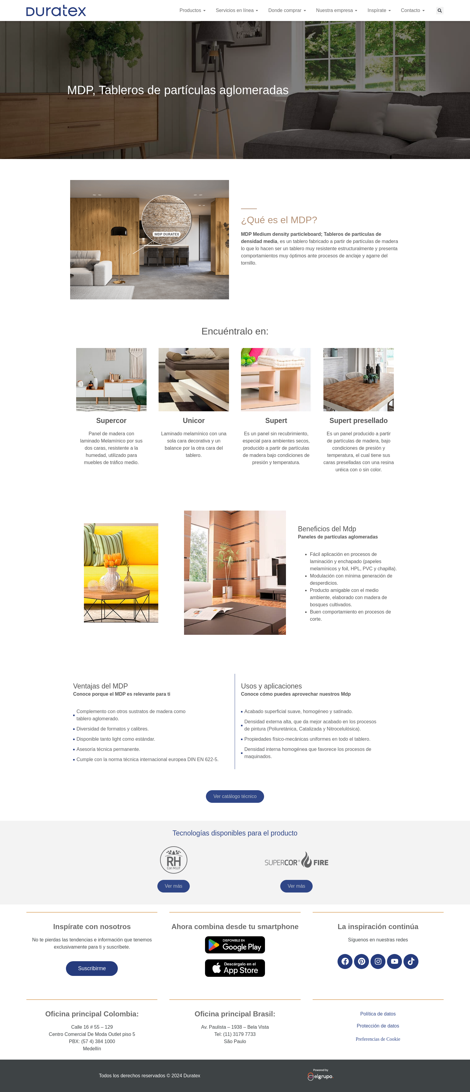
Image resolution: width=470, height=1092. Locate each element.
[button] (440, 10)
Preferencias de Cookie (378, 1039)
